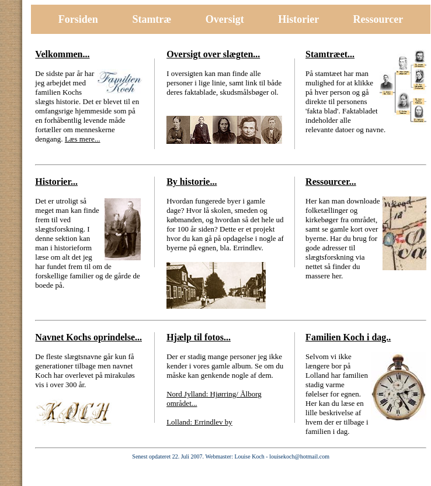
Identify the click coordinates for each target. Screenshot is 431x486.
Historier (299, 19)
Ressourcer (378, 19)
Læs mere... (82, 139)
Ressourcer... (330, 182)
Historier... (56, 182)
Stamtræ (151, 19)
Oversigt (225, 19)
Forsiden (78, 19)
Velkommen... (62, 54)
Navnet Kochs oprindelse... (88, 337)
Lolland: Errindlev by (199, 422)
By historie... (191, 182)
